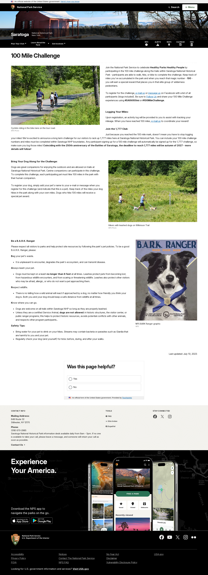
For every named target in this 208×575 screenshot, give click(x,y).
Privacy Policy (18, 558)
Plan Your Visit (18, 44)
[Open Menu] (189, 7)
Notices (63, 554)
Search (173, 7)
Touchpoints (127, 398)
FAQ (109, 416)
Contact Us (17, 444)
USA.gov (159, 554)
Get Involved (58, 44)
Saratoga (20, 34)
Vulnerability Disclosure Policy (121, 562)
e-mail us (140, 93)
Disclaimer (111, 558)
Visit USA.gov (81, 568)
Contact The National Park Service (77, 558)
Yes (75, 378)
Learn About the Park (40, 44)
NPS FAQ (64, 562)
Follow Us (151, 96)
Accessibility (17, 554)
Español (110, 426)
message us (154, 93)
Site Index (111, 421)
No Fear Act (112, 554)
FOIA (14, 562)
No (75, 387)
